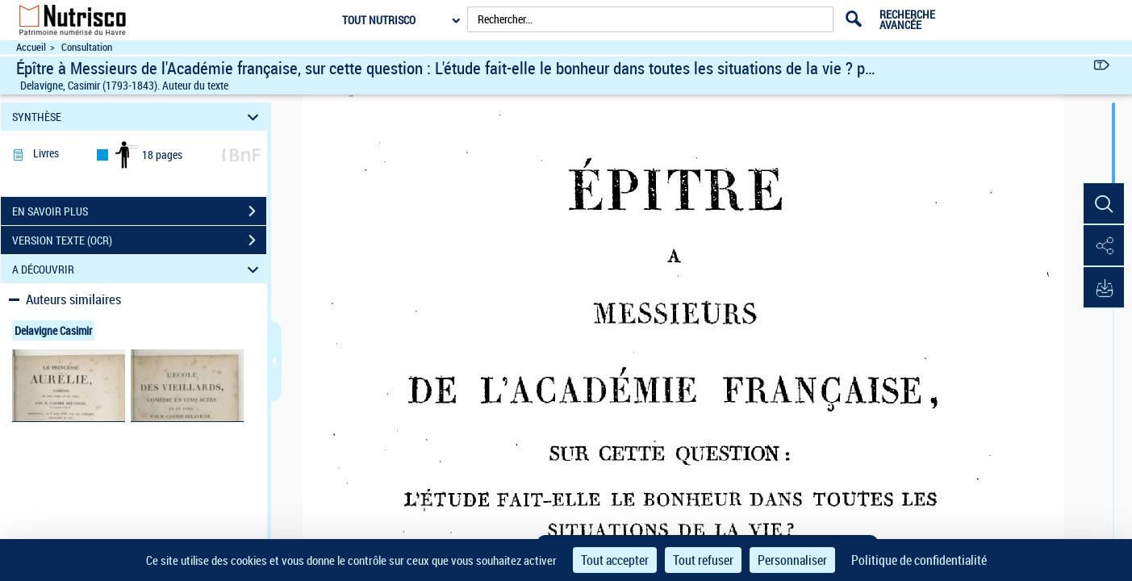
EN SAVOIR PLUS (139, 211)
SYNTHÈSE (137, 116)
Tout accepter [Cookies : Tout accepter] (615, 560)
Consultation (86, 47)
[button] (1104, 204)
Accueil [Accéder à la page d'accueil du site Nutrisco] (31, 47)
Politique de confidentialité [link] (919, 560)
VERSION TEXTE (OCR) (139, 240)
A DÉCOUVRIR (137, 269)
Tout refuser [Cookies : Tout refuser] (703, 560)
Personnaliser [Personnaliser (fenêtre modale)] (792, 560)
